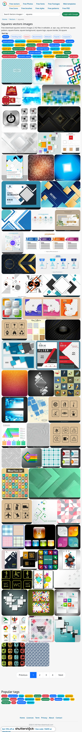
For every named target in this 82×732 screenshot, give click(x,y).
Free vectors (14, 4)
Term (37, 718)
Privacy (44, 718)
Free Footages (54, 4)
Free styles (40, 8)
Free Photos (28, 4)
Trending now (16, 37)
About (51, 718)
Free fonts (40, 4)
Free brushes (26, 8)
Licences (30, 718)
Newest (27, 37)
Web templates (69, 4)
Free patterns (53, 8)
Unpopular (66, 37)
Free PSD (66, 8)
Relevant (48, 37)
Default (5, 37)
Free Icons (13, 8)
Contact (59, 718)
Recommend (37, 37)
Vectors (12, 19)
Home (4, 19)
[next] (61, 675)
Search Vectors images (13, 14)
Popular (57, 37)
